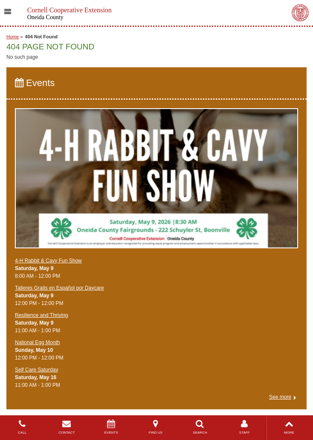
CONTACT (66, 427)
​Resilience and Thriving (41, 315)
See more (280, 397)
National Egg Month (37, 342)
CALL (22, 427)
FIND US (156, 427)
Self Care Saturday (36, 370)
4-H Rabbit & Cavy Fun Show (48, 261)
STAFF (244, 427)
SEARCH (200, 427)
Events (35, 83)
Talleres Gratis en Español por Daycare (59, 288)
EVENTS (111, 427)
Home (12, 36)
